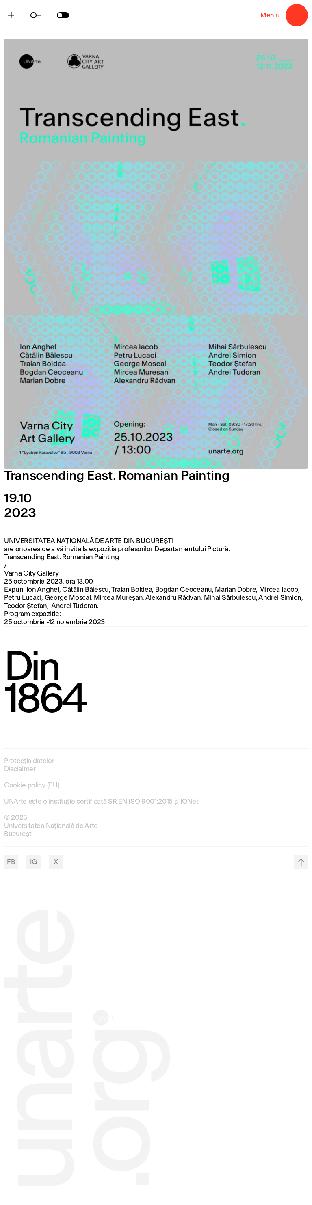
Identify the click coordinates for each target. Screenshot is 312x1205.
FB (11, 861)
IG (33, 861)
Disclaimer (20, 768)
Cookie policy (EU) (31, 785)
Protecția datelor (29, 760)
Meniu (297, 15)
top (301, 862)
